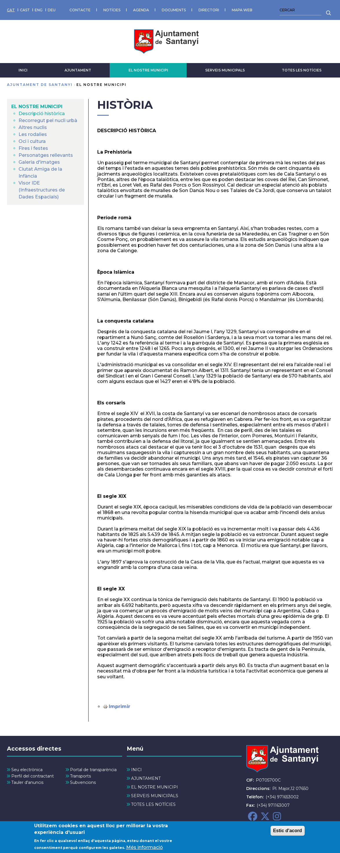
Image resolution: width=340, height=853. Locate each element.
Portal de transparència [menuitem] (93, 770)
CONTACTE (80, 10)
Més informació (144, 849)
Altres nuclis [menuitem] (33, 127)
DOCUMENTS (174, 10)
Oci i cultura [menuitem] (32, 141)
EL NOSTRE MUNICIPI (148, 70)
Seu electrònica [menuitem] (27, 770)
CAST (25, 10)
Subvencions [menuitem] (83, 782)
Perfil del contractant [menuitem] (32, 776)
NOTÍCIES (111, 10)
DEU (52, 10)
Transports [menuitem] (80, 776)
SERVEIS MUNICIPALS (225, 70)
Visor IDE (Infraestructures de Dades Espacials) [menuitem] (42, 190)
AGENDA (141, 10)
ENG (39, 10)
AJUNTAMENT (78, 70)
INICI (23, 70)
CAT (11, 10)
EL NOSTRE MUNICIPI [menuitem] (37, 106)
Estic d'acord (287, 832)
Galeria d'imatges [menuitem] (39, 162)
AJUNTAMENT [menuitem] (146, 778)
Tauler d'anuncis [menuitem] (27, 782)
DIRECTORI (209, 10)
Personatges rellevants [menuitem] (46, 155)
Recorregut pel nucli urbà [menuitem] (48, 120)
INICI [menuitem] (136, 770)
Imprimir (119, 706)
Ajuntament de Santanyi (40, 84)
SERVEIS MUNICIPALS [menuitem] (154, 796)
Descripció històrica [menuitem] (42, 113)
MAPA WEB (242, 10)
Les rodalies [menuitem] (33, 134)
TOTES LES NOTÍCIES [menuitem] (153, 804)
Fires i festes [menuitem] (33, 148)
